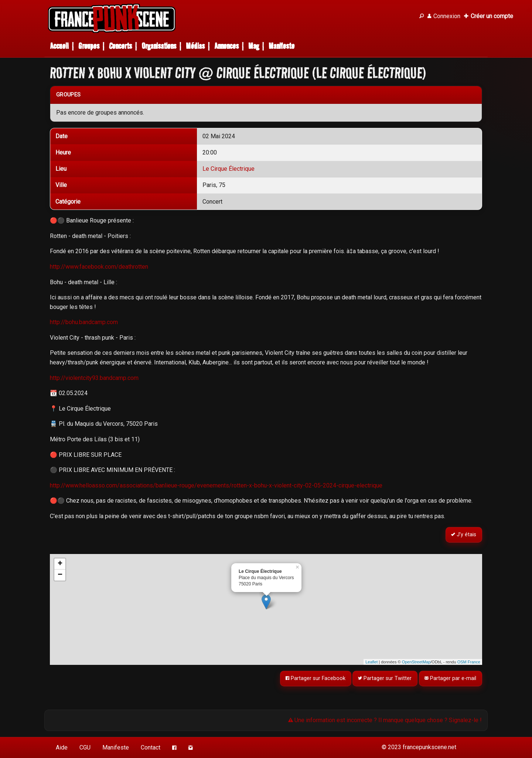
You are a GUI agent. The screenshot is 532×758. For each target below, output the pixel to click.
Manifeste (281, 46)
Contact (150, 747)
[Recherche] (421, 16)
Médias (195, 46)
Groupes (88, 46)
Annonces (226, 46)
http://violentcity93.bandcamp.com (94, 377)
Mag (253, 46)
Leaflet (371, 662)
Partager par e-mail (451, 679)
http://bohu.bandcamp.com (84, 322)
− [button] (60, 575)
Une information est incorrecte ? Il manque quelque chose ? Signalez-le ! (385, 720)
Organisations (158, 46)
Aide (62, 747)
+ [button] (60, 564)
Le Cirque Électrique (228, 168)
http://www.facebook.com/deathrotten (99, 266)
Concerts (120, 46)
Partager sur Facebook (315, 679)
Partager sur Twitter (385, 679)
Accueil (59, 46)
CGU (85, 747)
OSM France (468, 662)
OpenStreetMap (416, 662)
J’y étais (464, 534)
